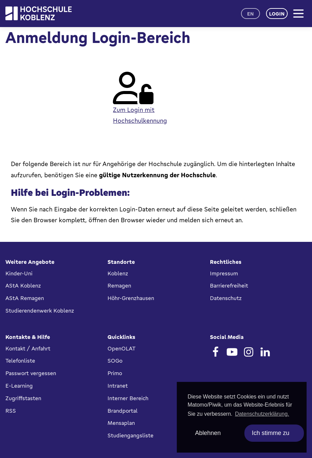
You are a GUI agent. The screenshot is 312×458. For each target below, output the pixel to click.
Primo (114, 373)
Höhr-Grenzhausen (130, 298)
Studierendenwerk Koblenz (39, 310)
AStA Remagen (24, 298)
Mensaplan (121, 423)
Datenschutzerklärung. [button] (262, 414)
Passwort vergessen (30, 373)
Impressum (224, 273)
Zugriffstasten (23, 398)
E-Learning (19, 385)
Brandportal (122, 410)
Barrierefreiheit (229, 285)
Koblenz (117, 273)
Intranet (117, 385)
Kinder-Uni (18, 273)
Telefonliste (20, 360)
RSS (10, 410)
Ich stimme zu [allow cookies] (270, 433)
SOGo (114, 360)
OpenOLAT (121, 348)
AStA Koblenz (23, 285)
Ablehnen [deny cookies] (208, 433)
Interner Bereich (127, 398)
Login (277, 13)
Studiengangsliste (130, 435)
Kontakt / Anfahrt (27, 348)
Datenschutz (226, 298)
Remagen (119, 285)
